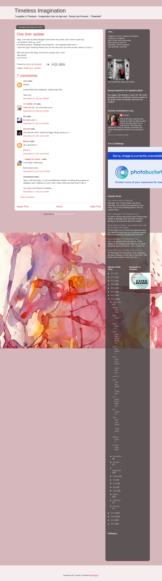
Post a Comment (27, 197)
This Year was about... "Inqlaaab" (115, 386)
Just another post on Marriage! (120, 200)
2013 (113, 292)
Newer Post (23, 206)
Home (59, 206)
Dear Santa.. (115, 326)
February (116, 500)
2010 (113, 513)
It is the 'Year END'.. (115, 448)
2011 (113, 299)
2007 (113, 524)
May (115, 487)
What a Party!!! (115, 439)
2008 (113, 520)
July (115, 480)
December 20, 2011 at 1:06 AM (36, 98)
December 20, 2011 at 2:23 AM (36, 111)
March (115, 494)
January (116, 506)
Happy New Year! (115, 309)
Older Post (95, 206)
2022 (113, 273)
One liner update (115, 350)
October (116, 462)
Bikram (26, 141)
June (115, 483)
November (117, 456)
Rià (24, 116)
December (117, 302)
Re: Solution (115, 411)
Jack (25, 81)
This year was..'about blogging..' (115, 337)
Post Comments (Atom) (64, 214)
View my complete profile (118, 135)
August (116, 476)
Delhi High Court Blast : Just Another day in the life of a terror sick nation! (127, 226)
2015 (113, 284)
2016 (113, 281)
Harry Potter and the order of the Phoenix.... (126, 250)
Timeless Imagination (40, 11)
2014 (113, 288)
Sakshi (126, 115)
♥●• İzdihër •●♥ (29, 104)
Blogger (95, 575)
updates (37, 68)
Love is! (115, 376)
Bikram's (26, 150)
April (115, 491)
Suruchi (26, 129)
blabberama (28, 68)
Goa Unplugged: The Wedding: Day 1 (123, 239)
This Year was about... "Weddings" (115, 425)
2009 (113, 516)
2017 (113, 277)
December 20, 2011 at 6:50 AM (36, 154)
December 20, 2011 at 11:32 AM (36, 171)
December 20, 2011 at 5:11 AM (36, 136)
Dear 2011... (115, 318)
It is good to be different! (115, 401)
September (116, 470)
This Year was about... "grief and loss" (115, 365)
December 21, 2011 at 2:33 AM (36, 192)
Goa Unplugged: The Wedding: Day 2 (123, 214)
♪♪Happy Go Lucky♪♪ (32, 159)
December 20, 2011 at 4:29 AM (36, 123)
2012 (113, 295)
